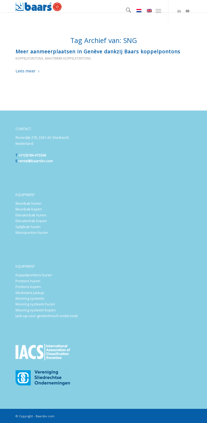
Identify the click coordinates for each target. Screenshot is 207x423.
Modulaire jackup (30, 292)
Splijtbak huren (28, 226)
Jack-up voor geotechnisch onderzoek (47, 315)
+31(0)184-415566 (32, 155)
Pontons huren (28, 280)
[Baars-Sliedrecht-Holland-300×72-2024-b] (86, 6)
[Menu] (158, 10)
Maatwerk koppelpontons (68, 58)
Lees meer (28, 70)
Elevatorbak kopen (31, 220)
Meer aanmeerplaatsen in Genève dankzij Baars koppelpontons (98, 51)
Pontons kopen (28, 286)
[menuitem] (125, 11)
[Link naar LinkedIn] (179, 11)
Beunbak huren (28, 203)
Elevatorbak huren (31, 215)
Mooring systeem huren (35, 304)
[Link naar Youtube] (187, 11)
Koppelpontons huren (34, 274)
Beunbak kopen (29, 209)
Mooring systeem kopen (36, 310)
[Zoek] (125, 11)
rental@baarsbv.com (35, 160)
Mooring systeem (30, 298)
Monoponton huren (32, 232)
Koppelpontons (29, 58)
